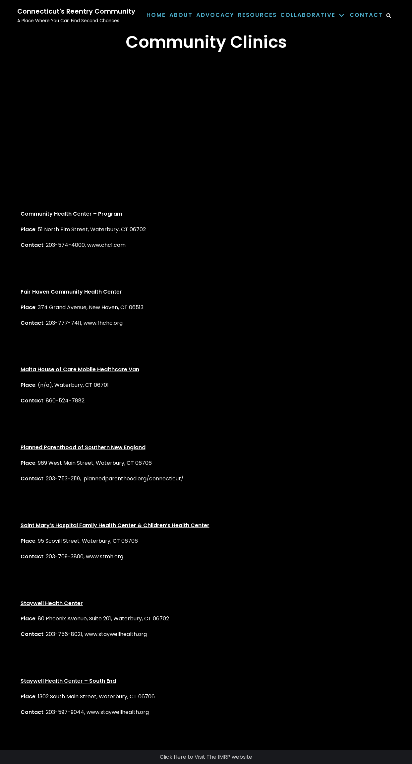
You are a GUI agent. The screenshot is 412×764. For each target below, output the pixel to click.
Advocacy (215, 15)
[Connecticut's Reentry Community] (76, 15)
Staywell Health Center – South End (68, 681)
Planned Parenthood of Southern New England (83, 447)
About (181, 15)
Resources (257, 15)
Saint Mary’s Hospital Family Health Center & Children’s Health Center (115, 525)
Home (156, 15)
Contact (366, 15)
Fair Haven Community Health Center (71, 292)
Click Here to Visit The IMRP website (206, 757)
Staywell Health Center (52, 603)
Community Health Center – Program (71, 214)
